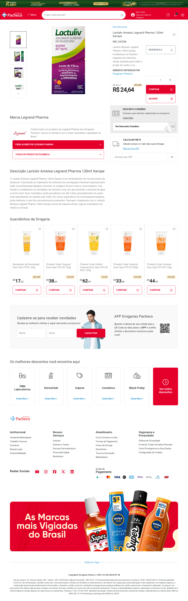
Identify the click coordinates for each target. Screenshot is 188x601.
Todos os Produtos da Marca (58, 154)
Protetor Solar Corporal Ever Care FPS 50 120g (159, 266)
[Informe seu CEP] (140, 157)
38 (51, 280)
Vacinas (56, 440)
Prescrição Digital (61, 452)
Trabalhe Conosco (18, 441)
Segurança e (158, 434)
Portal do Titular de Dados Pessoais (155, 444)
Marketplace (102, 457)
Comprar (161, 89)
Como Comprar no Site (107, 437)
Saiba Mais (128, 118)
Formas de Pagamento (107, 441)
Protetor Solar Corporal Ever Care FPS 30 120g (58, 266)
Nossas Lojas (16, 449)
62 (85, 280)
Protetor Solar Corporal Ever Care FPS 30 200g (125, 266)
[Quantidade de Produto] (160, 80)
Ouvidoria (14, 445)
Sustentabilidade (18, 453)
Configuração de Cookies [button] (150, 452)
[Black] (94, 3)
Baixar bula (161, 50)
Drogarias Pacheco (123, 73)
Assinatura (58, 456)
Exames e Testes (61, 444)
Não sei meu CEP (131, 148)
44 (152, 280)
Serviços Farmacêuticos (64, 448)
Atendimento (104, 432)
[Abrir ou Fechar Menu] (32, 15)
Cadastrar (91, 333)
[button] (18, 39)
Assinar (161, 98)
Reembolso (101, 449)
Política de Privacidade (149, 440)
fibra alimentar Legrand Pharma (58, 144)
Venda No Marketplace (20, 437)
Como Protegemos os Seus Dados (155, 448)
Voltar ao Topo (94, 562)
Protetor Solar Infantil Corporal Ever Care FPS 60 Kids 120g (94, 267)
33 (118, 280)
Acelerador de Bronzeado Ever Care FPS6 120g (26, 266)
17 (18, 280)
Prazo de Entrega (104, 445)
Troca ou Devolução (105, 453)
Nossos (72, 434)
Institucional (18, 432)
